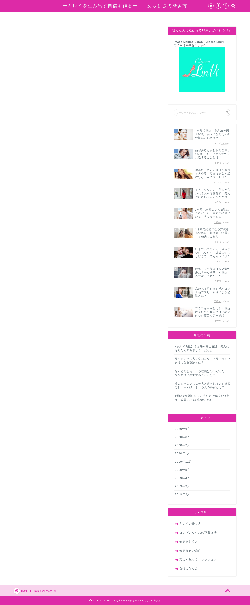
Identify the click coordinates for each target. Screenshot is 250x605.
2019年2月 (182, 494)
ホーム (41, 16)
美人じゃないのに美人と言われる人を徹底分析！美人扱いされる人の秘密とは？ (202, 385)
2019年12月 (183, 461)
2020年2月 (182, 445)
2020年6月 (182, 428)
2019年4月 (182, 478)
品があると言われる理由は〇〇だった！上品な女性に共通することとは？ (202, 373)
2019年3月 (182, 486)
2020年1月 (182, 453)
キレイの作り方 (174, 16)
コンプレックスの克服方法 (103, 16)
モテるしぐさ (188, 541)
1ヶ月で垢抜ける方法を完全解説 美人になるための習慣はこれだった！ (202, 348)
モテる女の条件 (142, 16)
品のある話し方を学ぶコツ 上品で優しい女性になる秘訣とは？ (202, 360)
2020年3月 (182, 437)
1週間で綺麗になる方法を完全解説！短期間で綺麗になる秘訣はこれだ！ (202, 397)
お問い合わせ (204, 16)
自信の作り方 (65, 16)
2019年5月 (182, 469)
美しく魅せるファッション (198, 559)
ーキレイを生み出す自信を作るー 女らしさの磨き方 (125, 5)
